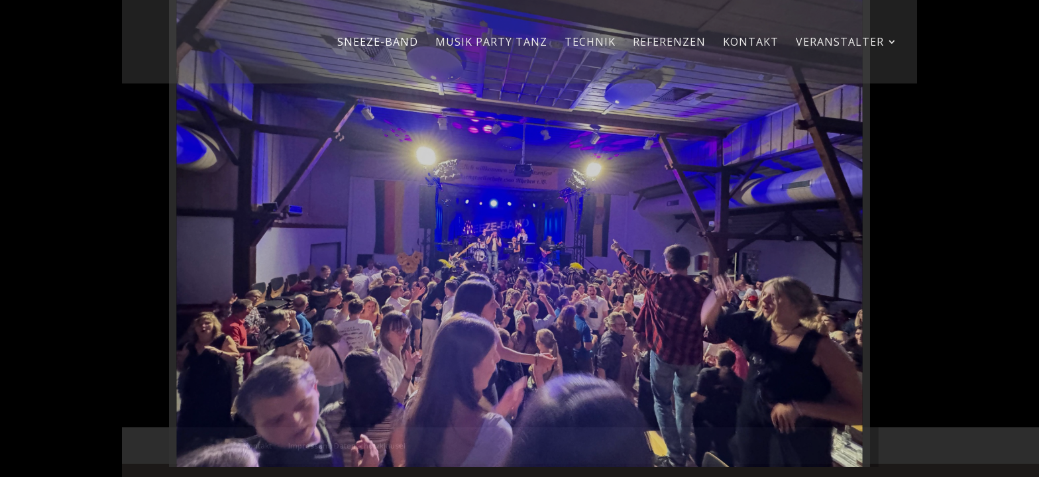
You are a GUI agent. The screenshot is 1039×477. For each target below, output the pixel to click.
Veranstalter (840, 43)
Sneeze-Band (377, 43)
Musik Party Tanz (491, 43)
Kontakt (751, 43)
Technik (590, 43)
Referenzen (669, 43)
